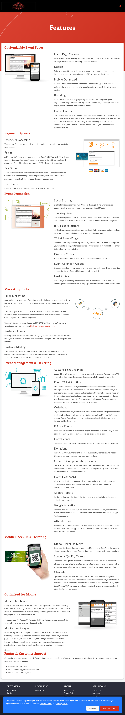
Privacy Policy (69, 693)
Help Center (39, 690)
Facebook (96, 693)
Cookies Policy (46, 703)
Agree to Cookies (109, 708)
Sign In (9, 693)
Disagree (92, 708)
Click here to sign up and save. (42, 326)
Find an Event (11, 690)
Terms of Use (68, 690)
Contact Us (97, 690)
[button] (121, 6)
